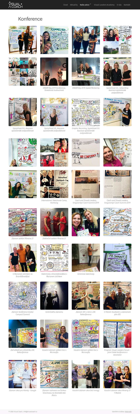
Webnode (128, 411)
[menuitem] (56, 5)
